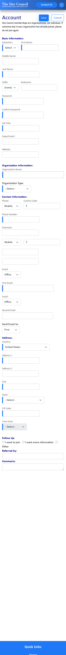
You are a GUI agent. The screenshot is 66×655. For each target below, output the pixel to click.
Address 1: (7, 355)
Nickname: (26, 82)
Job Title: (6, 123)
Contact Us (46, 5)
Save (43, 17)
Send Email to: (10, 324)
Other (5, 446)
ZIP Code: (6, 408)
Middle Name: (9, 56)
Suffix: (5, 82)
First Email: (7, 283)
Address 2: (7, 368)
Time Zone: (7, 421)
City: (4, 381)
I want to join (12, 442)
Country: (6, 342)
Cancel (58, 17)
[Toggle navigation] (61, 5)
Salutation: (7, 42)
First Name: (27, 42)
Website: (6, 149)
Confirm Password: (11, 109)
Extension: (7, 227)
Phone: (5, 201)
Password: (7, 96)
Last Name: (7, 69)
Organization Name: (12, 169)
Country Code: (30, 201)
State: (5, 395)
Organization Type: (13, 183)
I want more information (39, 442)
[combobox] (33, 175)
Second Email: (9, 310)
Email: (5, 269)
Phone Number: (10, 214)
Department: (8, 136)
